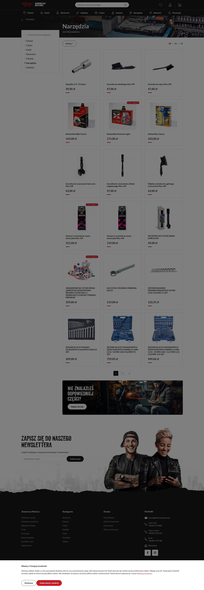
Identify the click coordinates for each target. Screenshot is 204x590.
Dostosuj (29, 583)
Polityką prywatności (144, 574)
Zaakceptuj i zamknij (49, 583)
